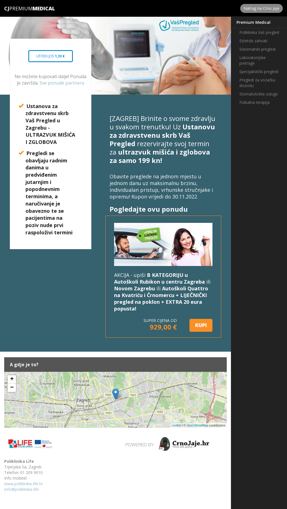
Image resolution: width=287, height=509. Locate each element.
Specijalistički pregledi (258, 71)
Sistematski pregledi (257, 49)
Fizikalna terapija (254, 102)
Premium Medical (253, 22)
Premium (18, 8)
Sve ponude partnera (62, 83)
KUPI (201, 325)
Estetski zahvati (253, 40)
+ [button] (12, 379)
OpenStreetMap (198, 425)
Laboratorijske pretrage (252, 60)
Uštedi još (50, 58)
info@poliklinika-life (21, 489)
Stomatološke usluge (258, 94)
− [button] (12, 388)
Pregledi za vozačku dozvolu (257, 82)
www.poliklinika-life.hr (23, 483)
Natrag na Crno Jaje (261, 8)
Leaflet (176, 425)
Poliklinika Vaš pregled (259, 32)
